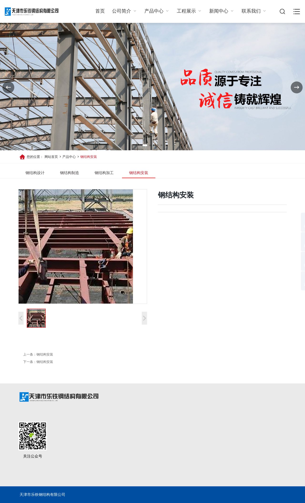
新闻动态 (208, 436)
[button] (144, 145)
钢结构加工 (104, 173)
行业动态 (207, 456)
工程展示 (189, 11)
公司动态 (207, 446)
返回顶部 (292, 284)
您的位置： (35, 156)
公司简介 (124, 11)
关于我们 (120, 436)
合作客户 (119, 456)
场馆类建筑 (179, 446)
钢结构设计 (35, 173)
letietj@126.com (244, 470)
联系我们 (254, 11)
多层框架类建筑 (183, 456)
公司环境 (119, 466)
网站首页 (51, 157)
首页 (100, 11)
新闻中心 (221, 11)
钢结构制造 (69, 173)
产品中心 (157, 11)
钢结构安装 (88, 157)
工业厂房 (178, 466)
